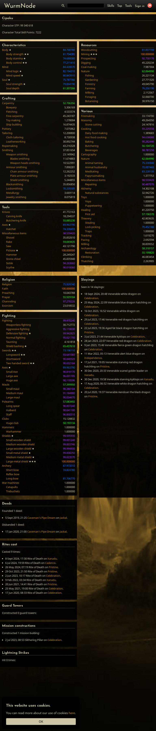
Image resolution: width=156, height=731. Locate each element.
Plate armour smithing (23, 176)
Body (5, 50)
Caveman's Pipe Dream (41, 518)
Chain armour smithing (24, 171)
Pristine (88, 332)
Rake (9, 242)
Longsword (13, 354)
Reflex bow (12, 474)
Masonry (86, 120)
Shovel (10, 237)
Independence (93, 358)
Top (119, 6)
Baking (89, 141)
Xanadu (89, 375)
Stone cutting (93, 124)
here (72, 713)
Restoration (92, 252)
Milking (89, 92)
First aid (90, 214)
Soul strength (14, 84)
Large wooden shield (18, 448)
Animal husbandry (96, 167)
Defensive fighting (17, 333)
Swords (6, 350)
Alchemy (86, 188)
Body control (14, 62)
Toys (84, 197)
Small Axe (12, 372)
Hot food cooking (95, 137)
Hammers (8, 427)
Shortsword (13, 359)
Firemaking (88, 116)
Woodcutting (89, 50)
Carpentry (8, 103)
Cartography (88, 154)
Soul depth (12, 88)
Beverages (91, 150)
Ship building (14, 124)
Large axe (12, 376)
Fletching (11, 111)
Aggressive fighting (17, 329)
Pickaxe (10, 250)
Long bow (12, 478)
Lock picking (92, 227)
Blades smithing (19, 158)
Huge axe (12, 380)
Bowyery (11, 107)
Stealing (90, 222)
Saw (8, 246)
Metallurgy (12, 193)
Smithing (7, 150)
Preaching (8, 293)
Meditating (92, 171)
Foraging (90, 97)
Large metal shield (17, 461)
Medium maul (14, 393)
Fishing (89, 75)
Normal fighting (15, 337)
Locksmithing (14, 188)
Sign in (139, 6)
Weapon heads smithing (25, 163)
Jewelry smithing (16, 197)
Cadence (50, 563)
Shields (6, 436)
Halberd (11, 410)
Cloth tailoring (14, 137)
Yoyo (88, 201)
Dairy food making (96, 133)
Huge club (12, 423)
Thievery (86, 218)
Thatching (87, 261)
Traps (88, 231)
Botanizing (91, 101)
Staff (9, 414)
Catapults (12, 487)
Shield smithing (19, 180)
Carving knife (14, 216)
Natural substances (96, 193)
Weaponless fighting (18, 325)
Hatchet (11, 229)
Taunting (11, 342)
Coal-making (88, 67)
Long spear (13, 406)
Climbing (86, 257)
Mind (5, 67)
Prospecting (88, 58)
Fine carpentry (15, 116)
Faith (5, 288)
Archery (6, 465)
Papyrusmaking (94, 176)
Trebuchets (13, 491)
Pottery (6, 129)
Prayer (6, 297)
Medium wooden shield (20, 444)
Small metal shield (17, 453)
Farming (90, 88)
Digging (86, 62)
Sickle (9, 263)
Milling (85, 244)
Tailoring (7, 133)
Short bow (12, 470)
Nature (85, 71)
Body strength (15, 54)
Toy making (13, 120)
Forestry (90, 84)
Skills (110, 6)
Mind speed (13, 75)
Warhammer (13, 431)
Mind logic (12, 71)
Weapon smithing (17, 154)
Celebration (91, 298)
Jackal (63, 518)
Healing (85, 210)
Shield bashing (15, 346)
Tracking (86, 235)
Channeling (9, 301)
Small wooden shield (18, 440)
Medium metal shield (18, 457)
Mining (85, 54)
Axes (5, 225)
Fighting (7, 320)
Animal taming (94, 163)
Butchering (92, 146)
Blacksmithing (14, 184)
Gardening (91, 80)
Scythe (10, 267)
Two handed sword (17, 363)
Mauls (5, 384)
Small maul (12, 389)
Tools (128, 6)
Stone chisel (13, 259)
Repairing (91, 184)
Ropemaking (9, 146)
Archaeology (88, 248)
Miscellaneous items (14, 233)
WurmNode (20, 6)
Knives (6, 212)
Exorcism (7, 305)
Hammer (11, 254)
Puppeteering (93, 205)
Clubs (5, 419)
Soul (4, 80)
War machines (10, 483)
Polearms (7, 401)
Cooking (86, 129)
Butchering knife (16, 220)
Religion (7, 284)
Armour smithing (16, 167)
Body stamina (14, 58)
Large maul (13, 397)
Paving (85, 240)
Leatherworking (15, 141)
